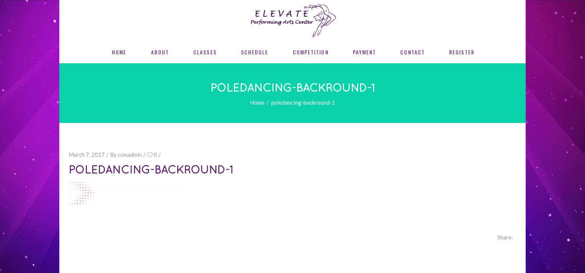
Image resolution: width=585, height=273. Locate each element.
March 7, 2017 (87, 154)
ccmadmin (130, 154)
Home (257, 102)
